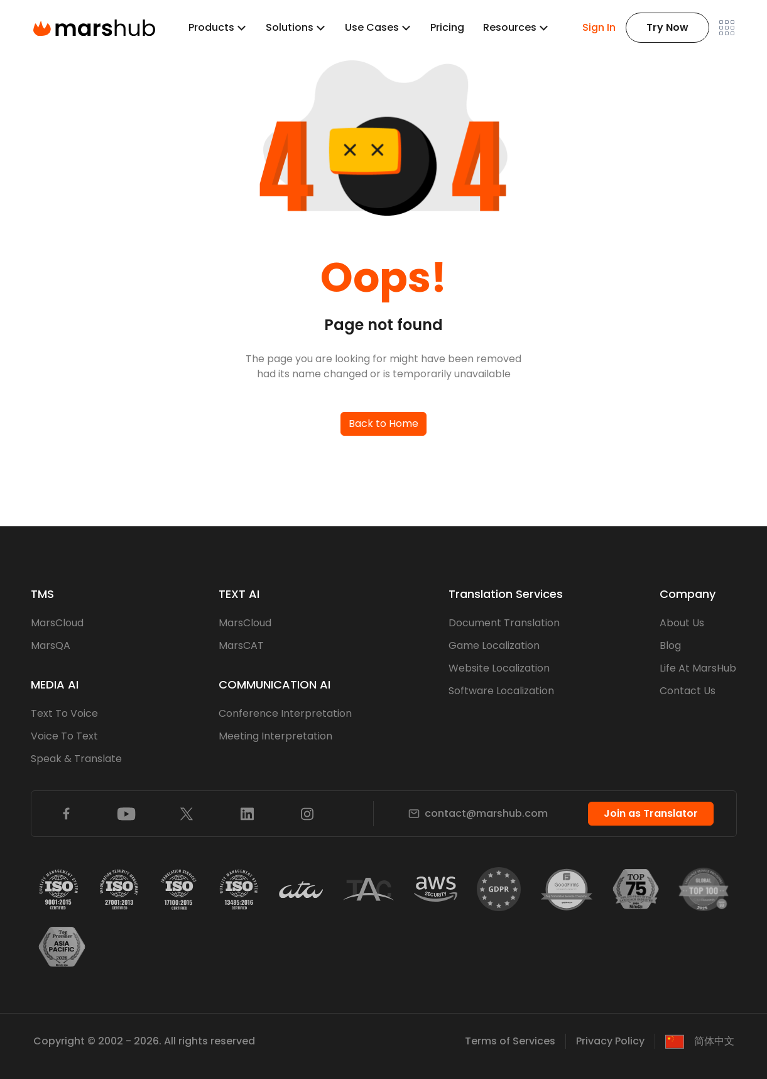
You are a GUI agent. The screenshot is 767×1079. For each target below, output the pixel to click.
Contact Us (687, 690)
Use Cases (372, 27)
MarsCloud (57, 623)
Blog (670, 645)
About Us (682, 623)
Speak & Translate (76, 758)
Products (211, 27)
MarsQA (50, 645)
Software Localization (501, 690)
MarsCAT (241, 645)
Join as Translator (651, 813)
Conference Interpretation (285, 713)
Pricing (447, 27)
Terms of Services (510, 1041)
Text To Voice (64, 713)
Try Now (667, 27)
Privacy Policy (610, 1041)
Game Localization (494, 645)
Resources (509, 27)
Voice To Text (64, 736)
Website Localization (499, 668)
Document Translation (504, 623)
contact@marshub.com (478, 813)
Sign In (599, 27)
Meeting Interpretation (275, 736)
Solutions (289, 27)
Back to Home (383, 423)
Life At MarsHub (698, 668)
